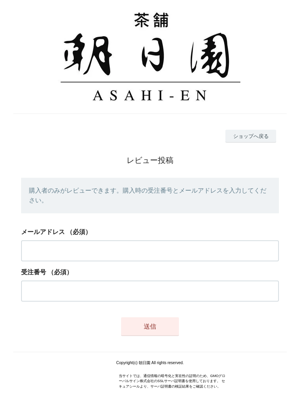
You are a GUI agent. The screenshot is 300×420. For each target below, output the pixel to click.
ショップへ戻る (251, 136)
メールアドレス (43, 232)
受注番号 (33, 272)
